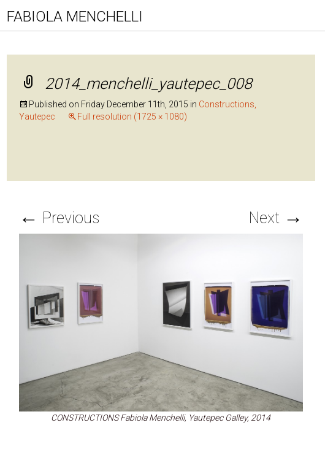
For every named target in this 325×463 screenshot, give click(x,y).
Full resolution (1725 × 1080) (132, 116)
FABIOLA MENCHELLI (75, 16)
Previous (59, 218)
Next (276, 218)
